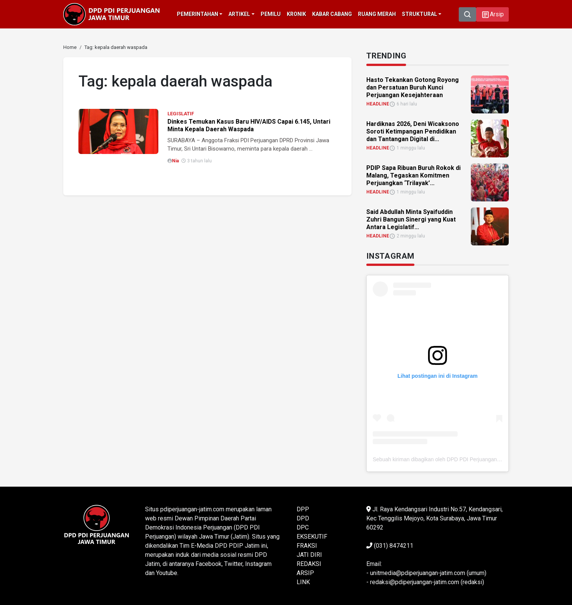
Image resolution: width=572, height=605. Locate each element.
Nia (175, 160)
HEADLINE (377, 104)
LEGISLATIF (180, 113)
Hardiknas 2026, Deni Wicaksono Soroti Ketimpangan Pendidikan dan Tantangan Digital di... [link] (412, 131)
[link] (70, 47)
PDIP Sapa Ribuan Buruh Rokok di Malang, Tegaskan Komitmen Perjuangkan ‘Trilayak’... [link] (413, 175)
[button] (492, 14)
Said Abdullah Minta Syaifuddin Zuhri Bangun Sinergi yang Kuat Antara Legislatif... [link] (411, 219)
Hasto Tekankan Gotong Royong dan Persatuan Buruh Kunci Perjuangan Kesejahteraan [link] (412, 87)
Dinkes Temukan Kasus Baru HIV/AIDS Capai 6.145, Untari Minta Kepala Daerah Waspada (248, 125)
